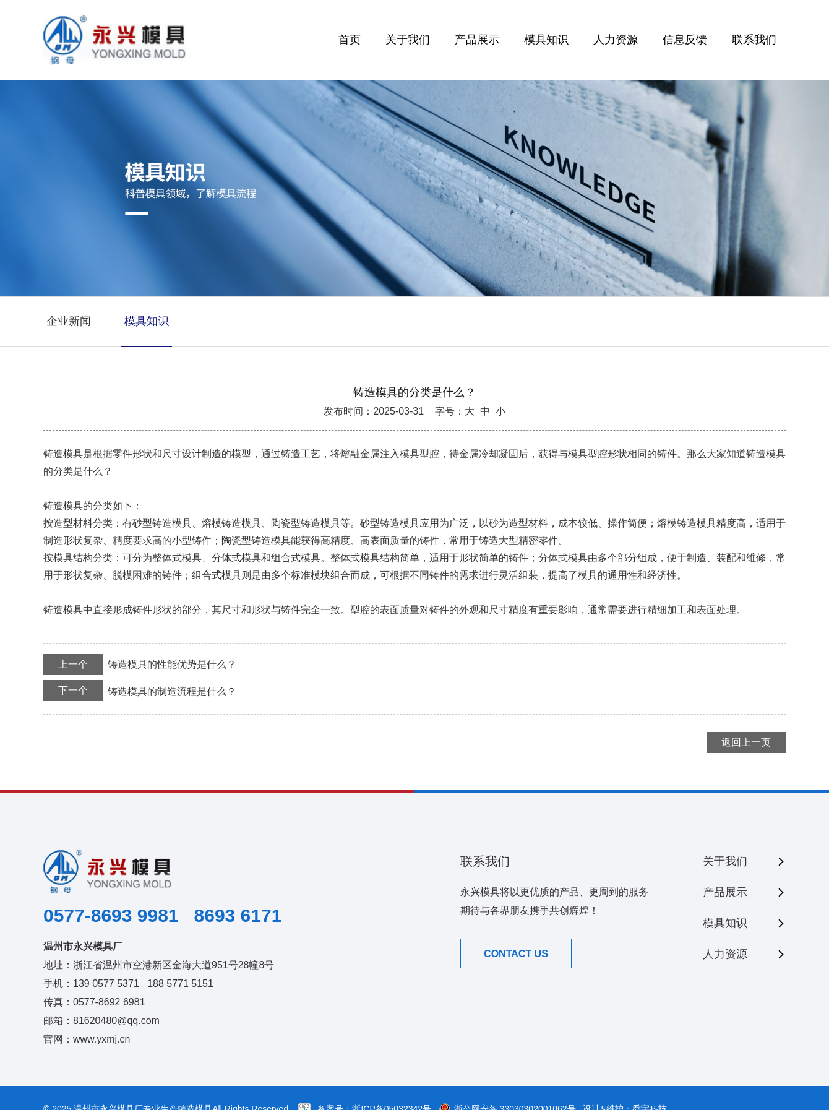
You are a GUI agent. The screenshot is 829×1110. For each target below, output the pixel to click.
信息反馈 (685, 39)
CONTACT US (516, 954)
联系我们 (754, 39)
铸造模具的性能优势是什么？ (139, 664)
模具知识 (546, 39)
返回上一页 (746, 742)
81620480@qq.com (116, 1020)
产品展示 (477, 39)
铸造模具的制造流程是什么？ (139, 690)
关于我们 (407, 39)
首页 (349, 39)
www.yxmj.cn (101, 1039)
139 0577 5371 (106, 983)
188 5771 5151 (180, 983)
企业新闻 (68, 321)
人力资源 (615, 39)
